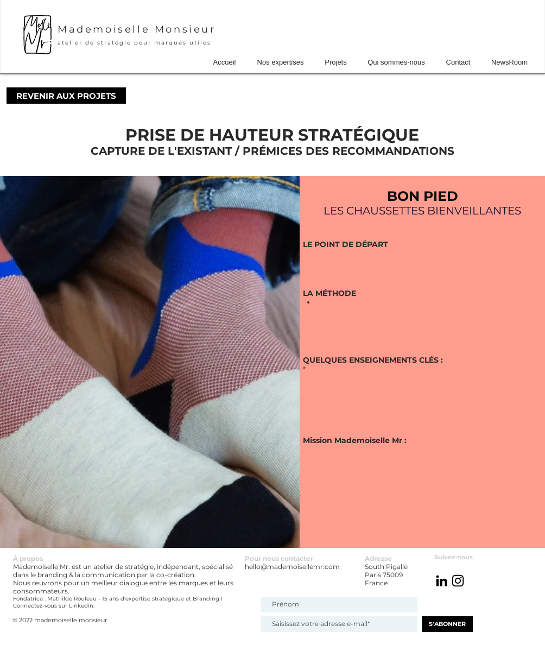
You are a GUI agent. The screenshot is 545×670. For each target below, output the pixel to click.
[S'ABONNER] (447, 624)
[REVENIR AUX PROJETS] (66, 95)
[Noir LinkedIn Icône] (441, 581)
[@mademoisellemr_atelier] (458, 581)
